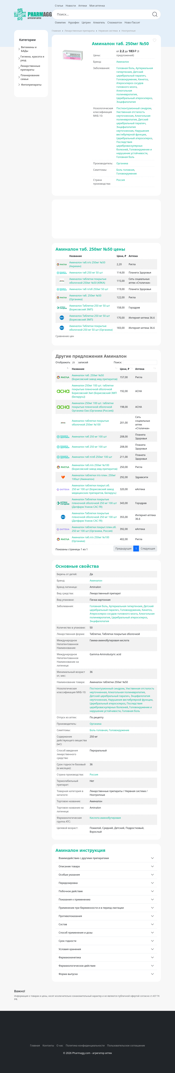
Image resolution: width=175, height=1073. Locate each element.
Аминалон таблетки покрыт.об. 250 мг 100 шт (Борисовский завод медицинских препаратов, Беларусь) (94, 489)
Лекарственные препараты (30, 67)
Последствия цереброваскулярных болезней (129, 145)
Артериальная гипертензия (125, 606)
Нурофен (73, 22)
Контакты (48, 1045)
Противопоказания (70, 916)
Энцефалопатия (126, 102)
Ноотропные (129, 30)
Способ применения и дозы (76, 932)
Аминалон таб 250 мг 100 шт (89, 436)
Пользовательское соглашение (126, 1045)
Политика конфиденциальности (85, 1045)
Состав (63, 924)
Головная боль (125, 68)
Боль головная (125, 169)
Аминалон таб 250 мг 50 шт (86, 272)
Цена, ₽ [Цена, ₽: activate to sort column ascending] (124, 369)
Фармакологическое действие (77, 965)
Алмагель (99, 22)
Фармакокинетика (70, 957)
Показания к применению (74, 899)
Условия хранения (70, 949)
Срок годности (67, 941)
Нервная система (108, 30)
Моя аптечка (97, 5)
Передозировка (68, 883)
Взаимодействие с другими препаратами (84, 858)
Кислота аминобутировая (105, 818)
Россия (120, 180)
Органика (122, 163)
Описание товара (69, 866)
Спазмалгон (114, 22)
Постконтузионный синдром (133, 108)
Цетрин (86, 22)
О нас (59, 1045)
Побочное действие (71, 891)
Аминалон (122, 61)
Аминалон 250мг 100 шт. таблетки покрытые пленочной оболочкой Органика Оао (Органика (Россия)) (93, 406)
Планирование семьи (30, 77)
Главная (56, 30)
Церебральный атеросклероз (134, 98)
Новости (71, 5)
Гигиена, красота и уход (32, 58)
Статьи (59, 5)
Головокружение (126, 79)
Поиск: (135, 362)
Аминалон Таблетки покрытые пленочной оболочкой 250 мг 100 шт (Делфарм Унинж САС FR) (94, 503)
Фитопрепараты (31, 84)
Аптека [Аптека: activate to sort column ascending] (139, 369)
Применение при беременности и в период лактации (91, 907)
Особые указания (69, 874)
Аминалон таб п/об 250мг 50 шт (88, 289)
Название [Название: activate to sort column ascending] (78, 369)
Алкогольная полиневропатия (126, 692)
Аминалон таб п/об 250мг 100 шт (92, 457)
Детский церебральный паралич (110, 696)
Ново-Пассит (132, 22)
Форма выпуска (68, 974)
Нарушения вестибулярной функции (130, 699)
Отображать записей (72, 362)
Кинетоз (143, 79)
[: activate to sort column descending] (63, 369)
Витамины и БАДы (29, 49)
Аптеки (82, 5)
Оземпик (60, 22)
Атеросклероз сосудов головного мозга (114, 613)
